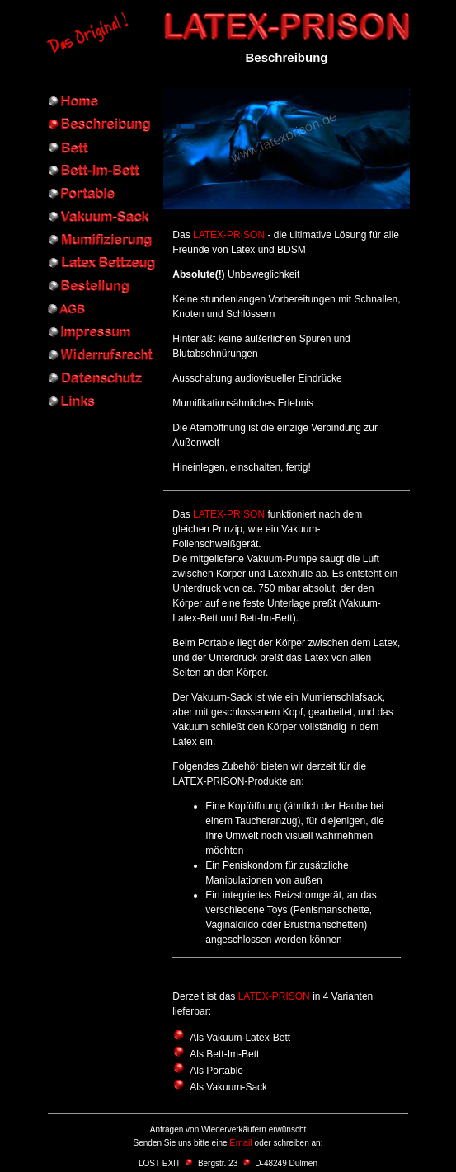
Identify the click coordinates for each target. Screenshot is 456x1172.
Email (240, 1142)
